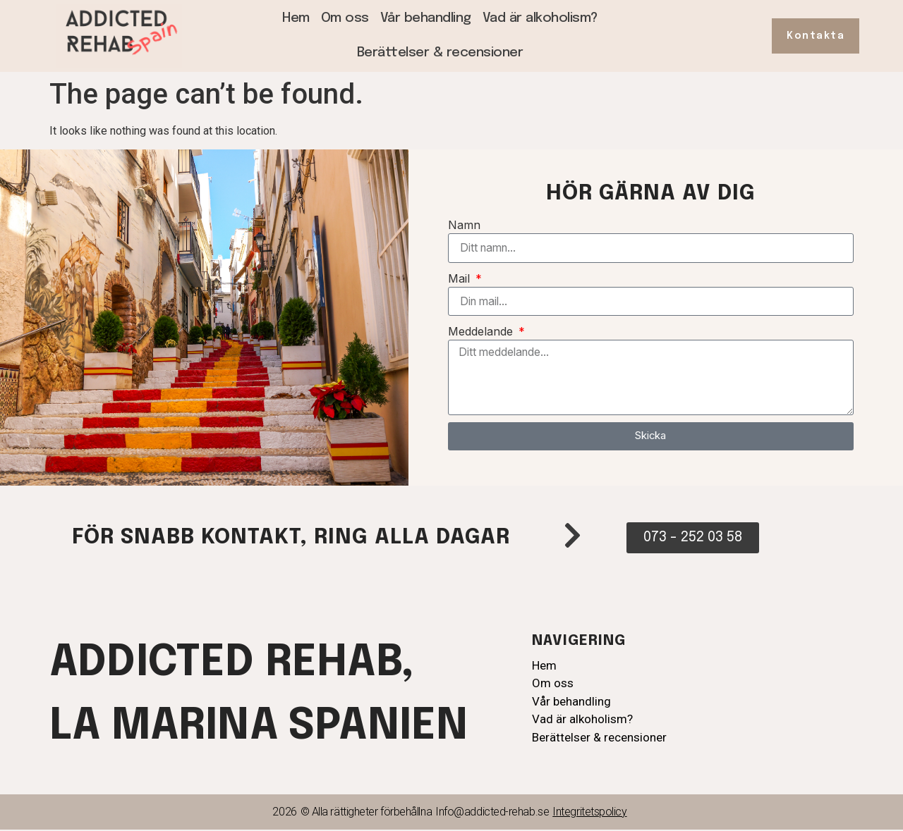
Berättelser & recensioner (440, 52)
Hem (296, 18)
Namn (464, 225)
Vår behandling (425, 18)
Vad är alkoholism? (540, 18)
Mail (460, 278)
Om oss (345, 18)
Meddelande (482, 332)
